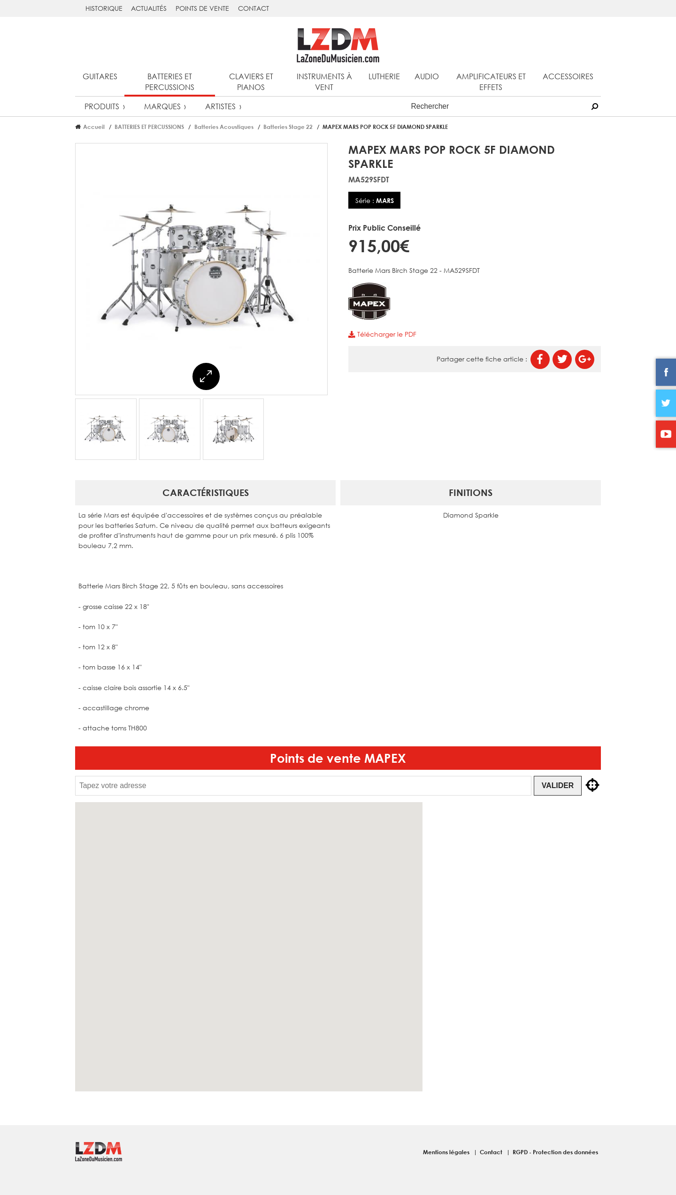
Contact (253, 8)
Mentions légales (447, 1152)
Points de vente (202, 8)
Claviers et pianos (251, 81)
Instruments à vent (324, 81)
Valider (558, 785)
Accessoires (568, 76)
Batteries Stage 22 (288, 126)
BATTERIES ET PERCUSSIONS (149, 126)
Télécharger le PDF (382, 334)
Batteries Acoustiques (224, 126)
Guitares (100, 76)
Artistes (220, 106)
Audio (427, 76)
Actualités (149, 8)
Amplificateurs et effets (491, 81)
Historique (104, 8)
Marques (162, 106)
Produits (101, 106)
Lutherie (384, 76)
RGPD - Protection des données (555, 1152)
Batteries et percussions (169, 81)
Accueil (94, 126)
